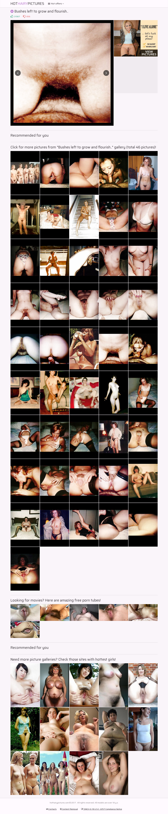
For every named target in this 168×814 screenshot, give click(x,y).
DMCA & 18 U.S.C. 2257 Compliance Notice (101, 809)
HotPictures (27, 3)
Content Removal (69, 809)
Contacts (51, 809)
